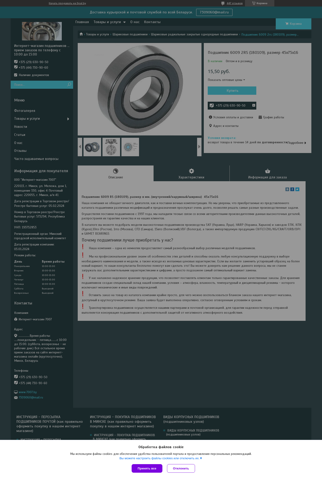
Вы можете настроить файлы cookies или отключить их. (159, 458)
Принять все (147, 468)
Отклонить (181, 468)
